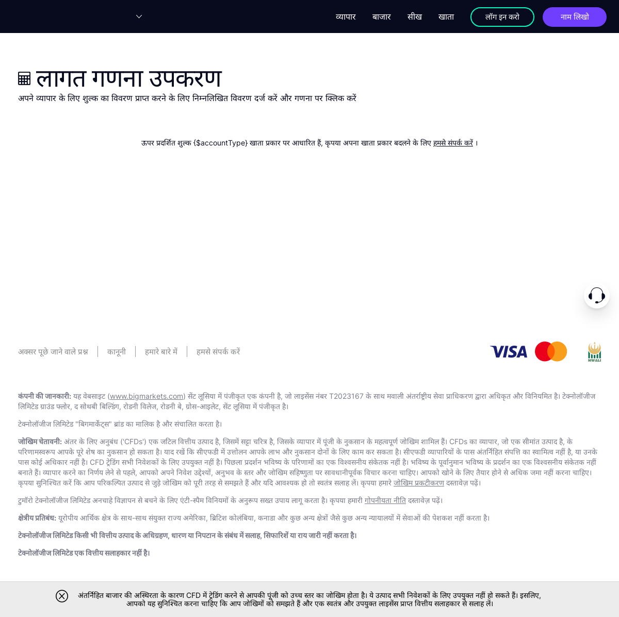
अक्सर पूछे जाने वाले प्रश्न (53, 351)
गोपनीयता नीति (385, 500)
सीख (408, 16)
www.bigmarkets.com (146, 396)
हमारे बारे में (161, 351)
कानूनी (116, 351)
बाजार (375, 16)
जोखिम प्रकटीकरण (419, 482)
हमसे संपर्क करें (453, 142)
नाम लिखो (573, 16)
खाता (440, 16)
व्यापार (340, 16)
